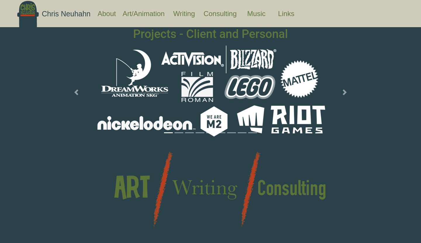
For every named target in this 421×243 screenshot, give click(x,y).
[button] (76, 92)
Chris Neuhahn (66, 13)
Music (261, 13)
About (109, 13)
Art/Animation (146, 13)
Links (291, 13)
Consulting (224, 13)
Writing (187, 13)
